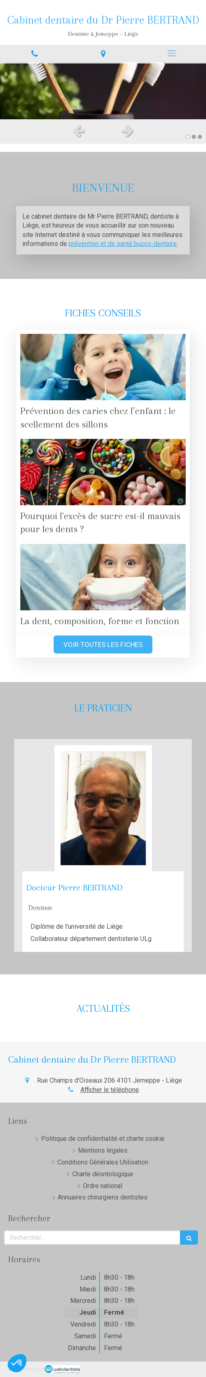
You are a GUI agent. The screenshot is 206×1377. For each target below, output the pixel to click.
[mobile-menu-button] (171, 53)
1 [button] (188, 137)
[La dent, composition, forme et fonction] (103, 577)
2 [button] (194, 137)
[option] (103, 90)
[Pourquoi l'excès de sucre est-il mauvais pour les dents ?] (103, 472)
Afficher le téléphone (109, 1090)
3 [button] (200, 137)
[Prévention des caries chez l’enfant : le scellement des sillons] (103, 367)
